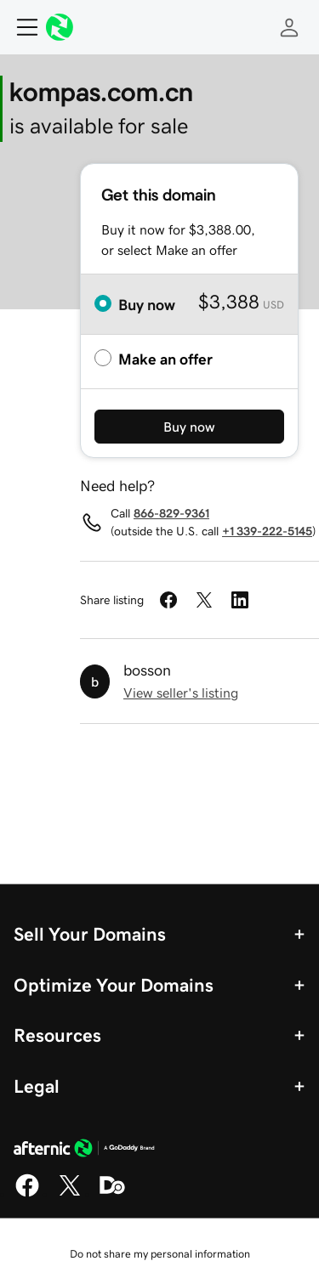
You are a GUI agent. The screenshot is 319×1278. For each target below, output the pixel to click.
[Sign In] (289, 27)
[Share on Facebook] (168, 600)
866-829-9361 (171, 513)
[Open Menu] (20, 27)
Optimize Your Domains (114, 984)
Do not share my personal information (160, 1253)
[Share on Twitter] (204, 600)
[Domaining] (112, 1194)
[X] (69, 1194)
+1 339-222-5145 (267, 531)
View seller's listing (180, 692)
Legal (37, 1086)
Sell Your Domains (90, 934)
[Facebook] (27, 1194)
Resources (57, 1035)
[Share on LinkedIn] (240, 600)
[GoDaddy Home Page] (84, 1150)
